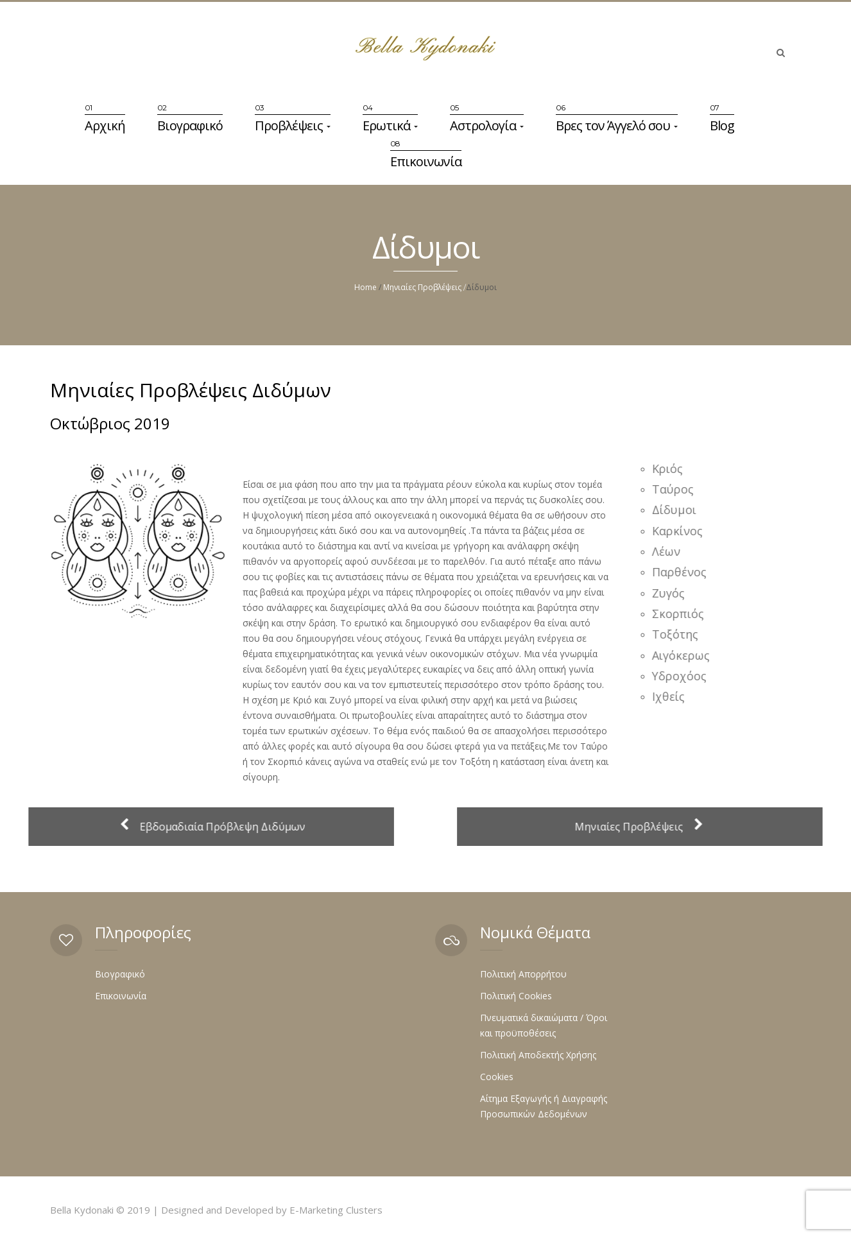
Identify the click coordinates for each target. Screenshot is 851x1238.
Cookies (496, 1076)
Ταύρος (679, 489)
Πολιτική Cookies (516, 996)
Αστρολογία (487, 125)
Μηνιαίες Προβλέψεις (422, 287)
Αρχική (105, 125)
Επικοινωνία (425, 161)
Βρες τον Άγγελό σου (617, 125)
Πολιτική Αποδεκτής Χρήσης (538, 1055)
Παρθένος (685, 572)
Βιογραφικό (190, 125)
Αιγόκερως (687, 655)
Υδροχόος (685, 675)
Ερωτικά (390, 125)
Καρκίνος (683, 530)
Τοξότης (681, 634)
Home (365, 287)
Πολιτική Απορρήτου (523, 974)
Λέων (672, 551)
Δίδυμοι (680, 509)
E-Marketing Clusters (336, 1209)
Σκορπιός (684, 613)
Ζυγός (674, 593)
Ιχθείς (674, 696)
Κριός (673, 468)
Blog (722, 125)
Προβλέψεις (293, 125)
